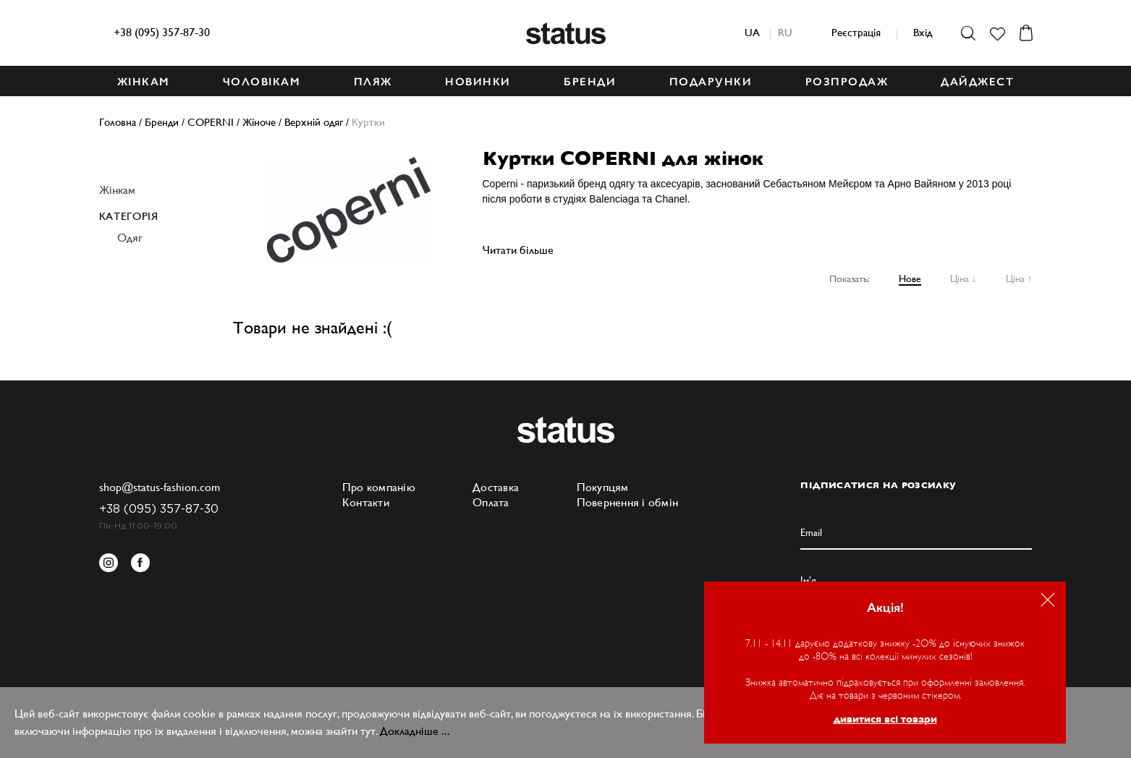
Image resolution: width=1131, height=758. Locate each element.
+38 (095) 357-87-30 (162, 32)
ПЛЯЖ (373, 81)
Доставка (496, 487)
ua (752, 32)
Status (566, 33)
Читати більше (518, 250)
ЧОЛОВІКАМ (262, 81)
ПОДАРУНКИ (711, 81)
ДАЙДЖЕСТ (977, 81)
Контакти (365, 502)
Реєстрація (856, 32)
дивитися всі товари (885, 719)
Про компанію (378, 487)
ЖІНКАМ (143, 81)
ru (785, 32)
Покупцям (603, 487)
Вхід (922, 32)
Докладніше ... (415, 731)
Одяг (130, 237)
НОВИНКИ (478, 81)
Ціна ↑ (1019, 278)
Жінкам (117, 190)
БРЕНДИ (590, 81)
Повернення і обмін (628, 502)
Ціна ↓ (963, 278)
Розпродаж (847, 81)
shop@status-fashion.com (159, 487)
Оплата (491, 502)
